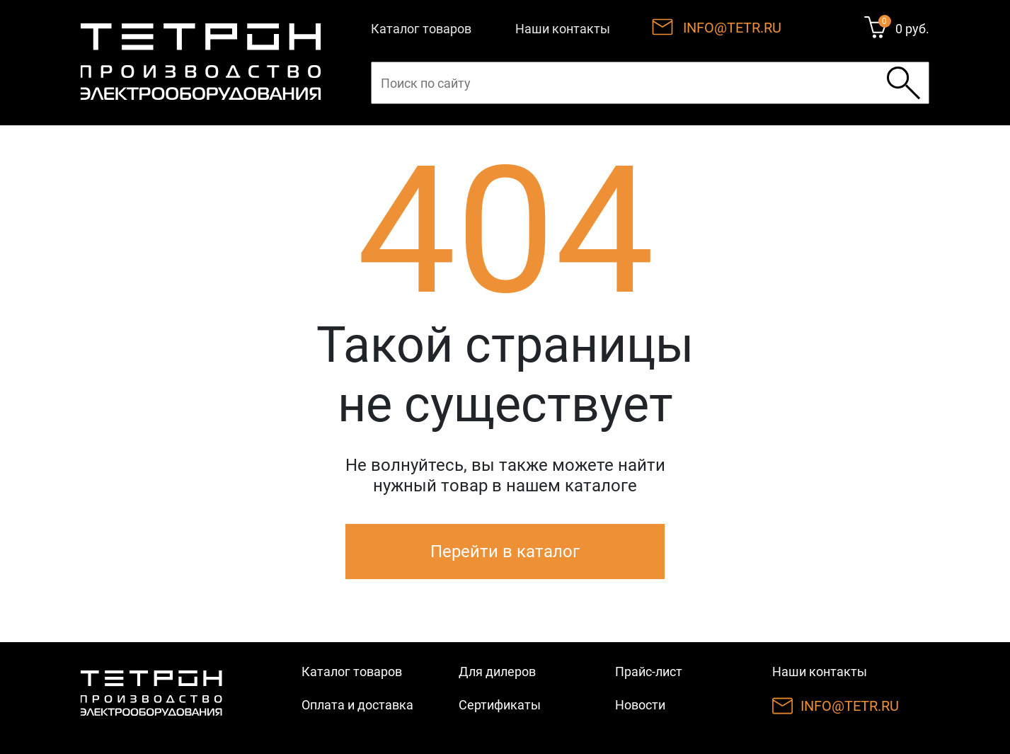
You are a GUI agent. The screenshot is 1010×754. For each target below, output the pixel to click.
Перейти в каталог (505, 551)
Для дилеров (497, 671)
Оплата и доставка (357, 704)
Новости (640, 704)
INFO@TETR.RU (732, 27)
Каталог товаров (421, 28)
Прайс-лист (648, 671)
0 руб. (912, 28)
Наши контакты (562, 28)
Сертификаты (500, 704)
